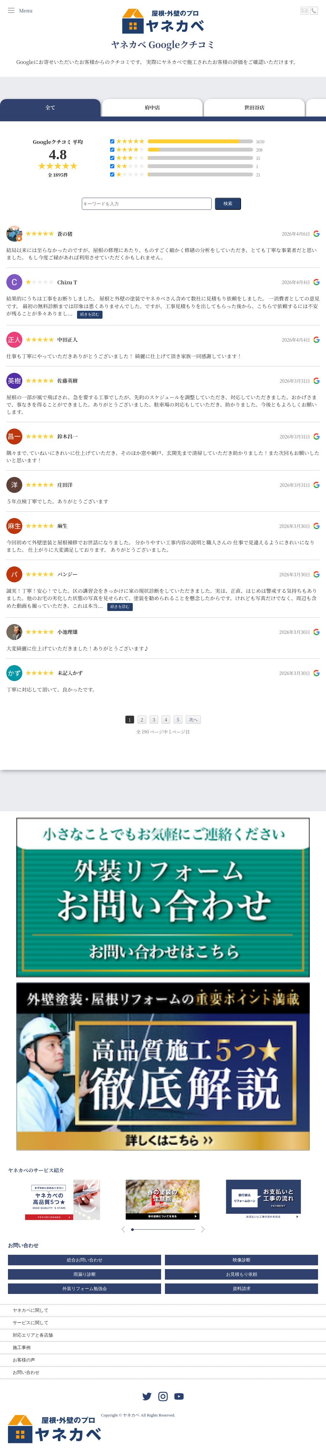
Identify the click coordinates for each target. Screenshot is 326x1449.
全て (50, 107)
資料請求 (242, 1288)
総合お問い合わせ (85, 1260)
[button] (132, 1229)
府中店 (152, 107)
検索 (227, 203)
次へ (193, 719)
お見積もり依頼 (241, 1274)
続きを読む (89, 314)
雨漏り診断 (85, 1274)
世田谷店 (254, 107)
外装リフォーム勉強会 (84, 1288)
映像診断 (242, 1260)
